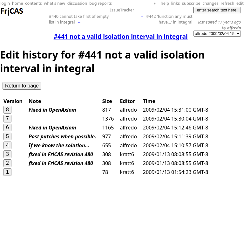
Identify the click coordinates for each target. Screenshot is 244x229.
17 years (225, 22)
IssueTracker (122, 10)
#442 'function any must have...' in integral (169, 19)
